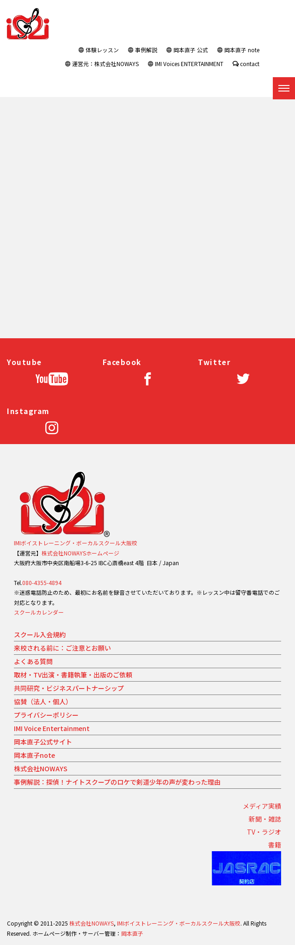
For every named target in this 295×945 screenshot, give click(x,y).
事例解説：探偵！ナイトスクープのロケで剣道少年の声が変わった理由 (117, 781)
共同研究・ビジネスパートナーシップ (69, 688)
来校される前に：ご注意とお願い (62, 647)
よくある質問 (33, 661)
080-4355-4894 (41, 582)
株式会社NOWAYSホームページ (80, 553)
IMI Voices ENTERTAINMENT (185, 63)
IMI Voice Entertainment (52, 728)
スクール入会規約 (40, 634)
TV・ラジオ (264, 831)
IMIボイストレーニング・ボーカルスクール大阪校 (75, 543)
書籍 (274, 844)
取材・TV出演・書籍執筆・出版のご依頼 (73, 674)
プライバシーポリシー (46, 714)
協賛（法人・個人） (43, 701)
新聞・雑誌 (265, 818)
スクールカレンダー (39, 612)
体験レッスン (99, 50)
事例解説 (142, 50)
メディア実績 (262, 806)
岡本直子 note (238, 50)
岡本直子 (132, 933)
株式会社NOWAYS (41, 768)
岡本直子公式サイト (43, 741)
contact (246, 63)
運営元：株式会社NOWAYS (102, 63)
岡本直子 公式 (187, 50)
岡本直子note (34, 755)
